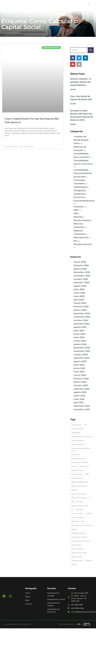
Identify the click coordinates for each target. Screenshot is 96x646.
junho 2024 (79, 334)
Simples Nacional (83, 244)
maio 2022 (79, 399)
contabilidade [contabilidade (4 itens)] (75, 433)
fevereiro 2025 (81, 306)
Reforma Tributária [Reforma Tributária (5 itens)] (77, 549)
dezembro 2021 (82, 406)
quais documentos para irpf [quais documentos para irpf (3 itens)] (80, 541)
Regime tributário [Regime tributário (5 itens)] (77, 557)
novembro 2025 (82, 275)
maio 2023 (79, 371)
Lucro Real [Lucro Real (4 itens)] (88, 513)
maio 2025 (79, 296)
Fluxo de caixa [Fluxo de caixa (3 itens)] (84, 466)
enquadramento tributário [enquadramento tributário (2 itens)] (79, 462)
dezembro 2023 (82, 347)
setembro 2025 (82, 282)
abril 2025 (79, 299)
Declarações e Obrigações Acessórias (81, 190)
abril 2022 (79, 402)
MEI (76, 213)
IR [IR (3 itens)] (90, 498)
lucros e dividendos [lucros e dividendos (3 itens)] (77, 517)
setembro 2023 (81, 358)
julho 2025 (79, 289)
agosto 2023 (80, 361)
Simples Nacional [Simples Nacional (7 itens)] (76, 561)
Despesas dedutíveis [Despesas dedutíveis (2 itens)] (78, 444)
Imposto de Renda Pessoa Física (81, 140)
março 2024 (80, 341)
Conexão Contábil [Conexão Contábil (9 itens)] (77, 429)
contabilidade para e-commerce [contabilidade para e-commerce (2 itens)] (81, 437)
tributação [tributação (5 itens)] (88, 561)
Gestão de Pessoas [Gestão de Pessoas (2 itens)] (77, 470)
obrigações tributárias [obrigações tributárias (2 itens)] (78, 533)
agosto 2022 (80, 392)
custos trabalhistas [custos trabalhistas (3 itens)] (77, 440)
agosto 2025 (80, 286)
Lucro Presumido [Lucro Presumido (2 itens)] (76, 513)
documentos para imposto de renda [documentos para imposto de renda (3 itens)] (80, 449)
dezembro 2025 (82, 272)
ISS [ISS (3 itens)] (72, 510)
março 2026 (80, 262)
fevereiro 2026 (81, 265)
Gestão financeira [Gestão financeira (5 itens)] (77, 474)
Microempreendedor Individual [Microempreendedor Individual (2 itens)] (81, 525)
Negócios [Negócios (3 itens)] (74, 529)
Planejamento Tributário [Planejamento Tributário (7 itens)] (79, 537)
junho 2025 (79, 293)
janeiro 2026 (80, 269)
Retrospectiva (81, 237)
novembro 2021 (82, 409)
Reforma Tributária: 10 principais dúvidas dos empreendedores (80, 82)
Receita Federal (82, 220)
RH (75, 241)
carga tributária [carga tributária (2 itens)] (76, 425)
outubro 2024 (81, 320)
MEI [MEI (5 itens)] (82, 521)
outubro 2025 (81, 279)
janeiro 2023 (80, 382)
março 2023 (80, 375)
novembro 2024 (82, 317)
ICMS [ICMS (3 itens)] (87, 474)
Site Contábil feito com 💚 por (71, 624)
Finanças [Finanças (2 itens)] (74, 466)
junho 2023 (79, 368)
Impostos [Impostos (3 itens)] (74, 490)
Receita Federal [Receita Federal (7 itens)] (76, 545)
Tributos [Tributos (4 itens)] (74, 564)
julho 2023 (79, 365)
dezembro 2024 (82, 313)
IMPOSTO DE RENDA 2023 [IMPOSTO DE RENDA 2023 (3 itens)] (79, 482)
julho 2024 (79, 330)
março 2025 (80, 303)
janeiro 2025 (80, 310)
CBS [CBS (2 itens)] (85, 425)
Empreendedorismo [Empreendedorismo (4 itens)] (77, 458)
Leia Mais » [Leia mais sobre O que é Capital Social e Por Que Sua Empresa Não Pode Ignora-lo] (9, 141)
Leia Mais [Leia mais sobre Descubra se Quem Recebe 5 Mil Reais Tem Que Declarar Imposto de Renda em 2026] (73, 124)
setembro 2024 (82, 323)
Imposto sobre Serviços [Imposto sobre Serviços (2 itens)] (78, 494)
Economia (79, 197)
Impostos (79, 206)
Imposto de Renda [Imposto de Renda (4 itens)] (77, 478)
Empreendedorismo (84, 200)
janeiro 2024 (80, 344)
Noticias (78, 217)
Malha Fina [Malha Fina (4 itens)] (74, 521)
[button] (89, 4)
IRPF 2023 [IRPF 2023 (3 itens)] (80, 502)
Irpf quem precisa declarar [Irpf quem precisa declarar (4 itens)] (79, 506)
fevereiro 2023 (81, 378)
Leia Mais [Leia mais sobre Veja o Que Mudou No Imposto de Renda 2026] (73, 104)
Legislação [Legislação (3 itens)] (79, 510)
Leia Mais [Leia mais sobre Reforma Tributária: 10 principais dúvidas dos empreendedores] (73, 89)
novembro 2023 (82, 351)
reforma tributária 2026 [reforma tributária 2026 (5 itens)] (79, 553)
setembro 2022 (81, 389)
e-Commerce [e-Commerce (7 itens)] (75, 455)
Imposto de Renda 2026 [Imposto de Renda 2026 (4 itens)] (79, 486)
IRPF (76, 210)
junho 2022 (79, 395)
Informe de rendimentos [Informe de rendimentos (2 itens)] (79, 498)
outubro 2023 (81, 354)
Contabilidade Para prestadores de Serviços (83, 173)
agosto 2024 (80, 327)
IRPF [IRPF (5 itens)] (72, 502)
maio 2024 (79, 337)
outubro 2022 (81, 385)
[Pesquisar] (90, 50)
